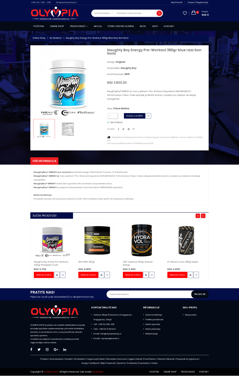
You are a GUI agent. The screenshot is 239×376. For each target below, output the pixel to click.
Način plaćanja (152, 329)
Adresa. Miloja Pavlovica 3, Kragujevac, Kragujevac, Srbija (113, 317)
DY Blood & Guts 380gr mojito (182, 262)
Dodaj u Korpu (134, 115)
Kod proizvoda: (118, 74)
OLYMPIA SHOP (51, 372)
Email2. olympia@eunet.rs (106, 338)
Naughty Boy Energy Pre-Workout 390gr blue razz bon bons (97, 37)
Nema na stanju (44, 275)
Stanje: (116, 62)
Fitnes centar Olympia (121, 26)
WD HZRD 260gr (86, 262)
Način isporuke (152, 324)
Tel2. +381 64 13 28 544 (105, 329)
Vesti (155, 26)
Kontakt (169, 26)
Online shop (57, 26)
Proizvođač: (121, 68)
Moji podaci (191, 315)
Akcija (98, 26)
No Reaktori (56, 37)
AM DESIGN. (99, 372)
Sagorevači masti (96, 359)
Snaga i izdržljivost (90, 364)
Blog (143, 26)
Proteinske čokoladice (138, 364)
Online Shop (39, 37)
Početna (38, 26)
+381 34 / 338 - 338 (41, 2)
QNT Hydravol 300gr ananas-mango (138, 264)
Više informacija (45, 161)
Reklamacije (151, 334)
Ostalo (154, 364)
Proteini (44, 359)
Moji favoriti (177, 2)
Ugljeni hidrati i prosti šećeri (142, 359)
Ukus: (118, 108)
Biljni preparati (108, 364)
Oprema (121, 364)
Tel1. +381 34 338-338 (104, 324)
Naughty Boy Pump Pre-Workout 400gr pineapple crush (51, 264)
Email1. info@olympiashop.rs (107, 334)
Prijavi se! (200, 294)
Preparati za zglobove (187, 359)
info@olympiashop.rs (66, 2)
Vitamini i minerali (165, 359)
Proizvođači (79, 26)
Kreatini (69, 359)
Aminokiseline (56, 359)
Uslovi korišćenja (153, 315)
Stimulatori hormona (116, 359)
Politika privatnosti (154, 320)
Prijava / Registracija (198, 2)
